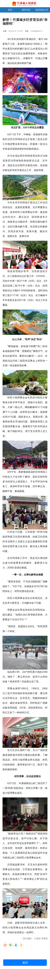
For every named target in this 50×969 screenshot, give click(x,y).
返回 (25, 962)
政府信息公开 (42, 10)
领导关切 (26, 10)
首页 (10, 10)
